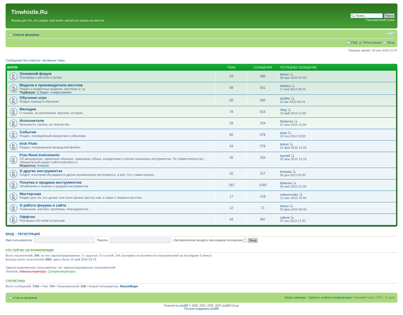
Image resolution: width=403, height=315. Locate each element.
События (28, 132)
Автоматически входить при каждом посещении (210, 240)
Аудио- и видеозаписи (55, 92)
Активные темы (54, 60)
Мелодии (28, 109)
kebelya (285, 85)
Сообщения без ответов (23, 60)
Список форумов (26, 34)
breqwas (43, 165)
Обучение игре (33, 98)
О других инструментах (41, 171)
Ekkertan (286, 183)
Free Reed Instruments (40, 155)
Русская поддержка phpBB (201, 308)
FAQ (354, 42)
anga (283, 132)
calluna (285, 217)
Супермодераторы (62, 271)
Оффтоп (27, 217)
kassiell (285, 155)
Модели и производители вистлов (51, 85)
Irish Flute (28, 143)
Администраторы (32, 271)
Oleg (283, 110)
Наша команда (294, 297)
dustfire (285, 98)
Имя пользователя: (19, 240)
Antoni (284, 74)
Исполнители (32, 121)
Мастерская (30, 194)
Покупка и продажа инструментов (50, 182)
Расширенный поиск (380, 20)
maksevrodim (289, 194)
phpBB (184, 305)
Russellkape (129, 286)
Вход (391, 42)
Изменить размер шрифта (390, 33)
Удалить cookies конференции (330, 297)
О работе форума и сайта (43, 205)
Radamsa (286, 121)
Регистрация (372, 42)
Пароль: (102, 240)
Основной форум (35, 74)
